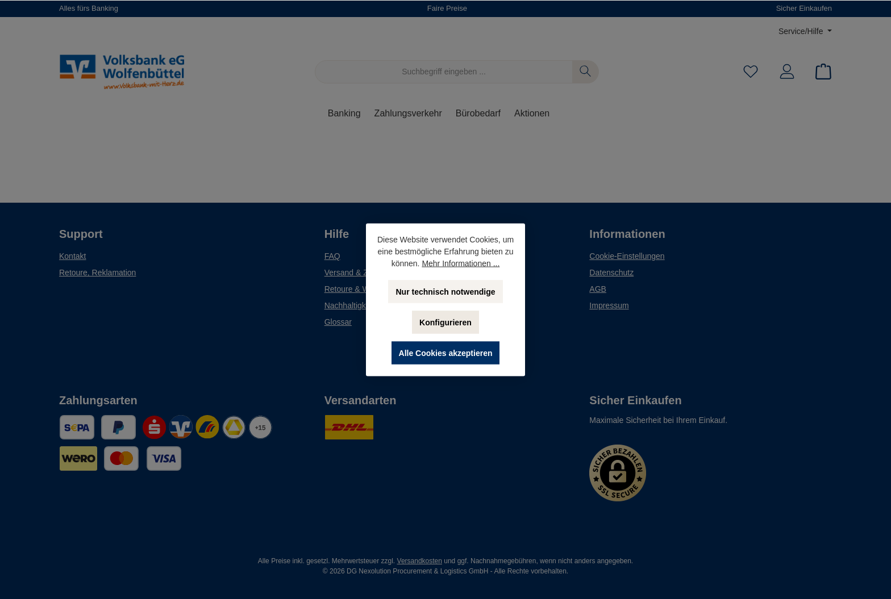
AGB (597, 289)
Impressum (608, 305)
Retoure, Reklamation (97, 272)
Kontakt (72, 256)
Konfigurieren (445, 321)
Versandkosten (419, 561)
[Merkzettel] (750, 71)
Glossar (338, 321)
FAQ (332, 256)
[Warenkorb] (820, 71)
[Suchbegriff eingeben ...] (444, 71)
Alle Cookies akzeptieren (446, 352)
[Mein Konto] (787, 71)
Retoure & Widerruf (358, 289)
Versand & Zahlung (358, 272)
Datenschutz (611, 272)
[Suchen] (585, 71)
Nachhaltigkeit (349, 305)
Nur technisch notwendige (445, 291)
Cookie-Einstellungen (626, 256)
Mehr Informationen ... (460, 262)
